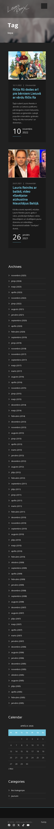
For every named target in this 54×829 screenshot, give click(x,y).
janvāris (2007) (17, 641)
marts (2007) (16, 635)
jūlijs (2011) (16, 489)
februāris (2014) (18, 416)
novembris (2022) (18, 298)
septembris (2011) (19, 483)
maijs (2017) (16, 365)
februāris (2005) (18, 697)
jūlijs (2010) (16, 540)
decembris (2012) (18, 461)
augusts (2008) (17, 601)
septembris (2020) (19, 320)
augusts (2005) (17, 680)
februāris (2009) (18, 579)
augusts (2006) (17, 652)
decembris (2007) (18, 607)
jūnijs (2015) (16, 393)
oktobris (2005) (17, 675)
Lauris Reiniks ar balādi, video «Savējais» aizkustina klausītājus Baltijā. (26, 196)
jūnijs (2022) (16, 303)
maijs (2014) (16, 410)
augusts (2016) (17, 376)
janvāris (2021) (17, 315)
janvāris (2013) (17, 455)
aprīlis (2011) (16, 500)
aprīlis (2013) (16, 444)
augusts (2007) (17, 613)
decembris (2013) (18, 421)
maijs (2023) (16, 286)
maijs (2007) (16, 624)
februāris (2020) (18, 331)
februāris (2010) (18, 556)
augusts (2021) (17, 309)
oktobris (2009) (17, 562)
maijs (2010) (16, 545)
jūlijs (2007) (16, 618)
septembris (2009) (19, 568)
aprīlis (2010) (16, 551)
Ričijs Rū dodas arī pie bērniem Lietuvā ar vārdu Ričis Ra (27, 93)
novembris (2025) (18, 275)
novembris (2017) (18, 354)
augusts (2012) (17, 466)
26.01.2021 (17, 183)
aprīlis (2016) (16, 382)
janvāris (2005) (17, 703)
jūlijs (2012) (16, 472)
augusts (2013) (17, 433)
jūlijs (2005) (16, 686)
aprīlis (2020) (16, 326)
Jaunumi (14, 796)
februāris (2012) (18, 478)
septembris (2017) (19, 360)
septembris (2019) (19, 337)
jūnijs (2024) (16, 281)
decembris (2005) (18, 663)
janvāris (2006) (17, 658)
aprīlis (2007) (16, 630)
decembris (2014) (18, 405)
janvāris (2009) (17, 585)
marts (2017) (16, 371)
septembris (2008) (19, 596)
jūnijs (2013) (16, 438)
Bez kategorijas (18, 790)
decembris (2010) (18, 517)
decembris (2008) (18, 590)
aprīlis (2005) (16, 691)
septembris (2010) (19, 528)
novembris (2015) (18, 388)
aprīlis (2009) (16, 573)
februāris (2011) (18, 511)
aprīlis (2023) (16, 292)
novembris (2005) (18, 669)
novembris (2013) (18, 427)
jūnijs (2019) (16, 343)
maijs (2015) (16, 399)
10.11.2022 (17, 85)
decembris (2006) (18, 646)
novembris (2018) (18, 348)
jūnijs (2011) (16, 495)
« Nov (10, 768)
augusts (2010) (17, 534)
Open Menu (44, 6)
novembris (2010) (18, 523)
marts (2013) (16, 450)
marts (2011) (16, 506)
